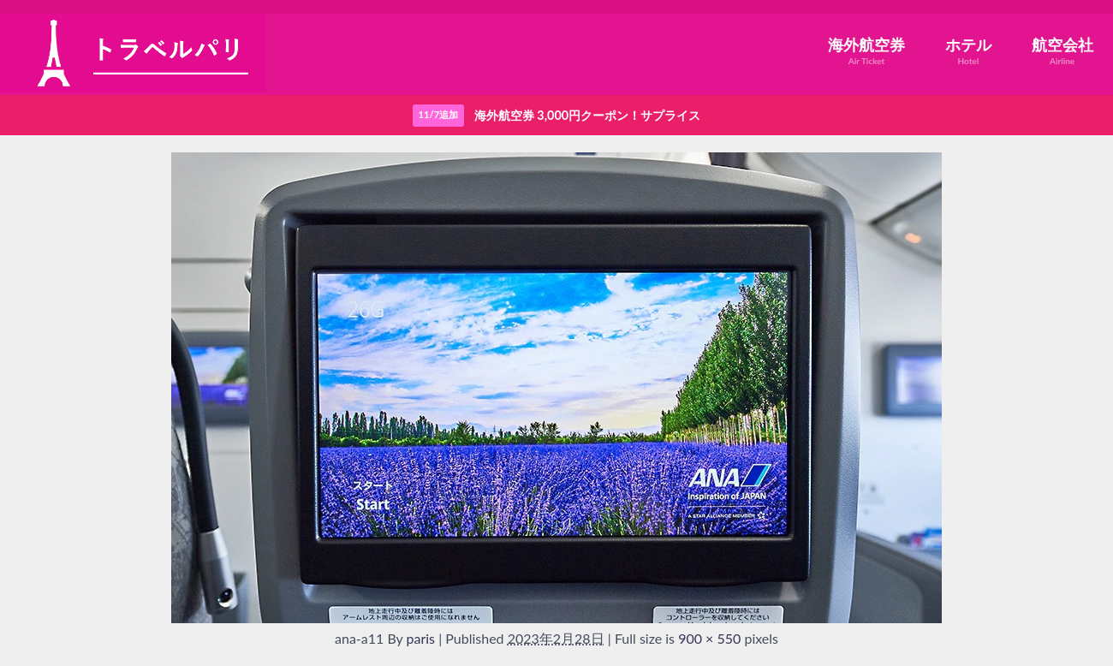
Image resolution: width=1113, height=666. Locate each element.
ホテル (968, 51)
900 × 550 (709, 638)
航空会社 (1062, 51)
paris (421, 638)
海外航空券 (866, 51)
